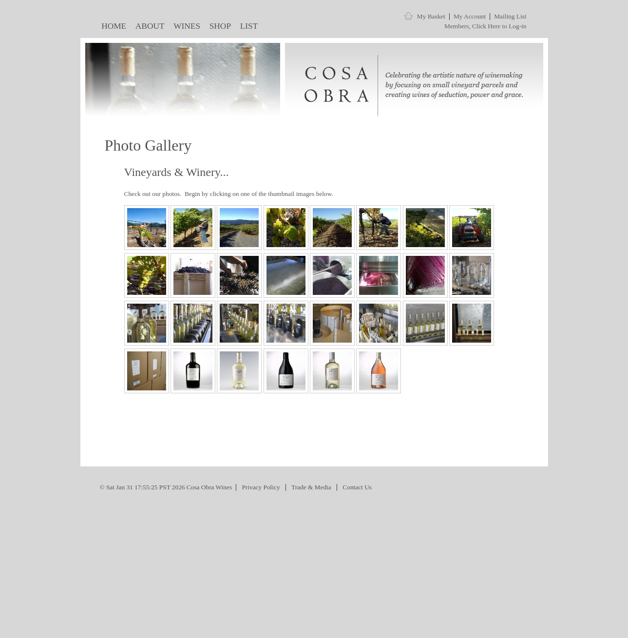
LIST (247, 28)
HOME (112, 28)
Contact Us (357, 487)
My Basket (431, 16)
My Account (470, 16)
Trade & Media (311, 487)
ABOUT (147, 28)
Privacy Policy (261, 487)
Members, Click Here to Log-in (485, 26)
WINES (185, 28)
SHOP (218, 28)
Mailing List (510, 16)
